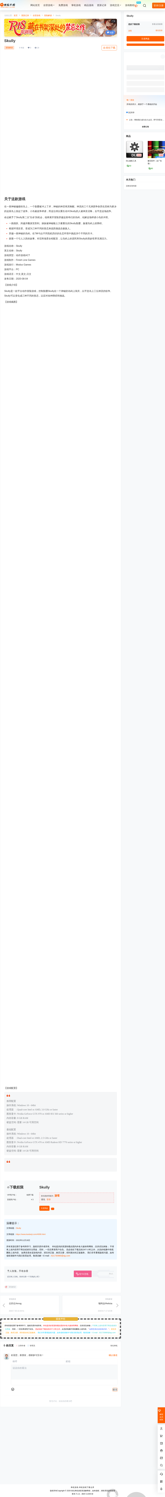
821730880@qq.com (60, 1256)
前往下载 (109, 48)
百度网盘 (44, 1208)
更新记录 (25, 15)
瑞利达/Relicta (105, 1303)
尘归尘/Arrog (15, 1303)
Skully (18, 1228)
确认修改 (113, 1355)
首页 (16, 15)
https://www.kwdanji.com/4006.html (30, 1234)
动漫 (110, 32)
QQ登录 (131, 112)
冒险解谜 (48, 15)
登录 (49, 1199)
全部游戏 (49, 5)
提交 (115, 1389)
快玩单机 (74, 1491)
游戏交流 (116, 5)
